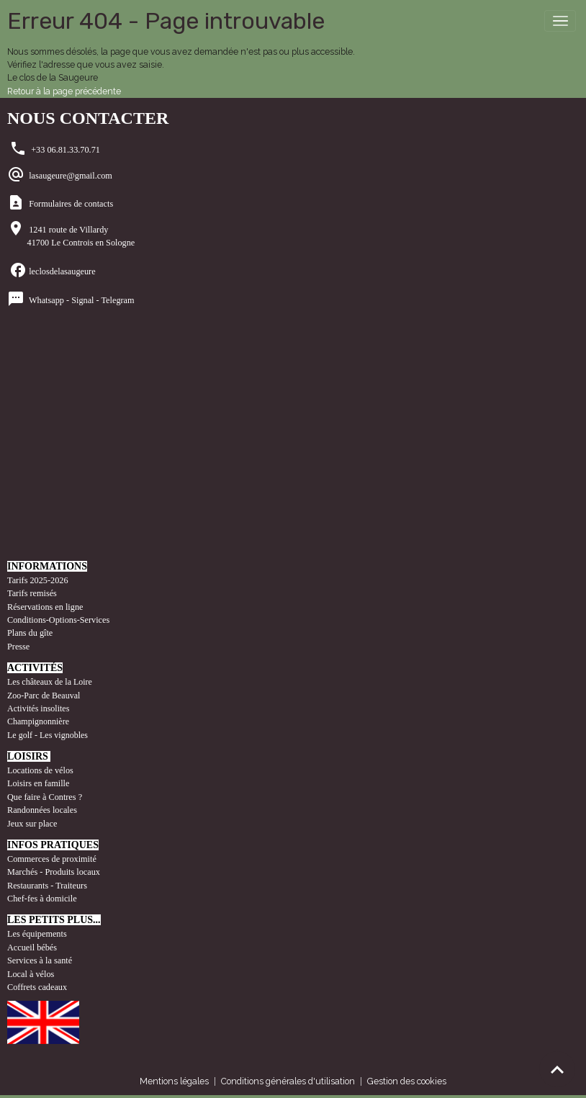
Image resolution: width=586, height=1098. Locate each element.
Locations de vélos (40, 770)
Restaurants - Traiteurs (47, 886)
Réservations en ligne (46, 607)
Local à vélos (30, 974)
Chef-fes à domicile (42, 899)
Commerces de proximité (51, 859)
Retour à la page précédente (64, 91)
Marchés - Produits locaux (54, 872)
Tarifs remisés (33, 593)
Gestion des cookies (406, 1081)
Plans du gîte (30, 633)
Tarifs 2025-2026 (37, 580)
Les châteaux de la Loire (49, 682)
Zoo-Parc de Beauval (43, 695)
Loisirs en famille (39, 783)
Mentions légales (174, 1081)
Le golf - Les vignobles (47, 735)
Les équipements (37, 934)
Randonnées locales (42, 810)
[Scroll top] (557, 1069)
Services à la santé (39, 960)
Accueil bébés (32, 947)
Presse (18, 647)
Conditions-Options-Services (58, 620)
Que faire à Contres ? (44, 797)
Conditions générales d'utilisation (288, 1081)
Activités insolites (38, 708)
